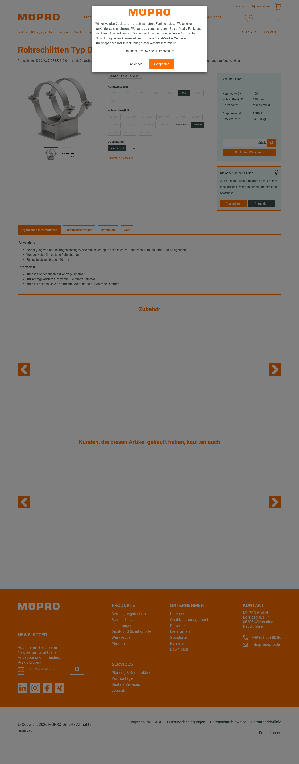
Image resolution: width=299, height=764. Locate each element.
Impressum (166, 51)
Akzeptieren (161, 64)
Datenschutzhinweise (139, 51)
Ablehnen (136, 64)
